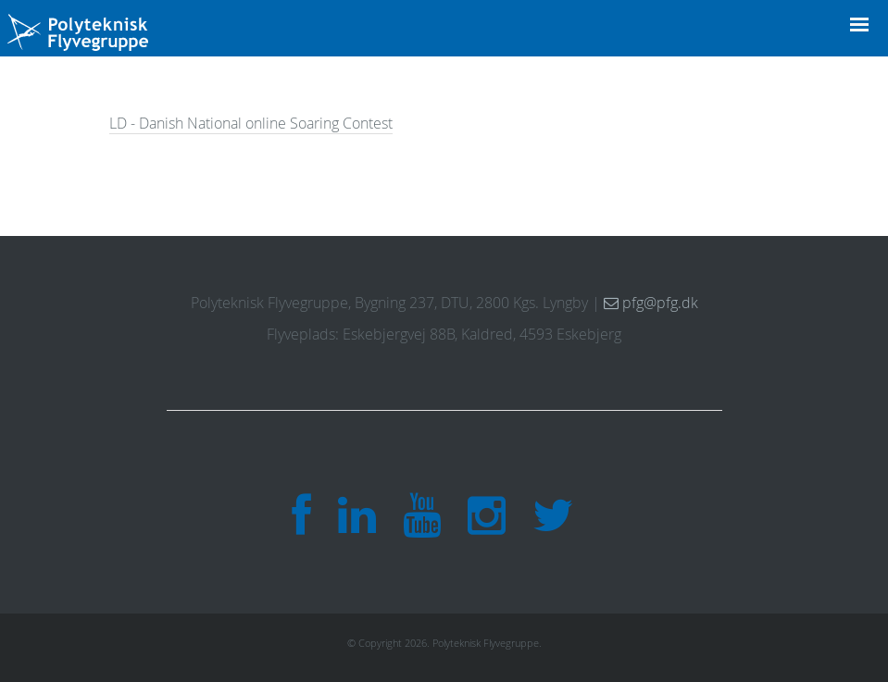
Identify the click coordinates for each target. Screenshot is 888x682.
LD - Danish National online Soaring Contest (251, 123)
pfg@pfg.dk (651, 302)
